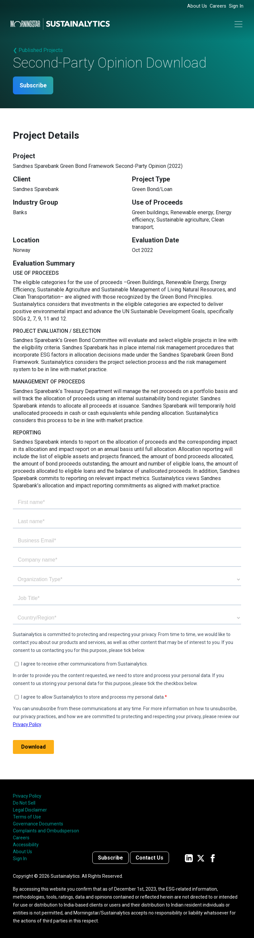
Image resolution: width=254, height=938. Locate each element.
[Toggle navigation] (238, 24)
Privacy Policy (27, 796)
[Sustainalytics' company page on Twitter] (201, 858)
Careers (218, 6)
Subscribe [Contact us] (110, 858)
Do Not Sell (24, 803)
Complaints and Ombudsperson (46, 830)
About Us (197, 6)
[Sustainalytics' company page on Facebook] (213, 858)
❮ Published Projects (38, 50)
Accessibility (26, 844)
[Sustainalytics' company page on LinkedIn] (189, 858)
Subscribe (34, 85)
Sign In (236, 6)
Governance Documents (38, 823)
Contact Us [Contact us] (149, 858)
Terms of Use (27, 816)
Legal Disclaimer (30, 810)
